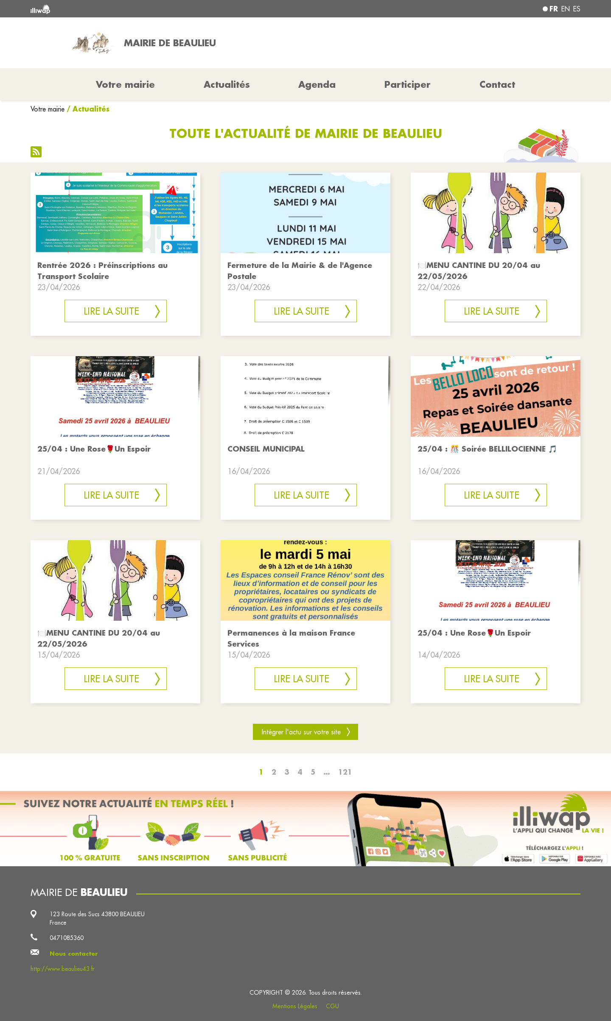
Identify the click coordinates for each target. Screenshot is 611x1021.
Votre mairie (47, 109)
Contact (497, 84)
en (565, 9)
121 (345, 771)
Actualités (227, 84)
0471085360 (67, 938)
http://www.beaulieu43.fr (63, 969)
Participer (407, 84)
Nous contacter (74, 953)
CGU (332, 1006)
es (576, 9)
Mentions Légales (294, 1006)
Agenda (317, 84)
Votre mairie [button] (125, 84)
